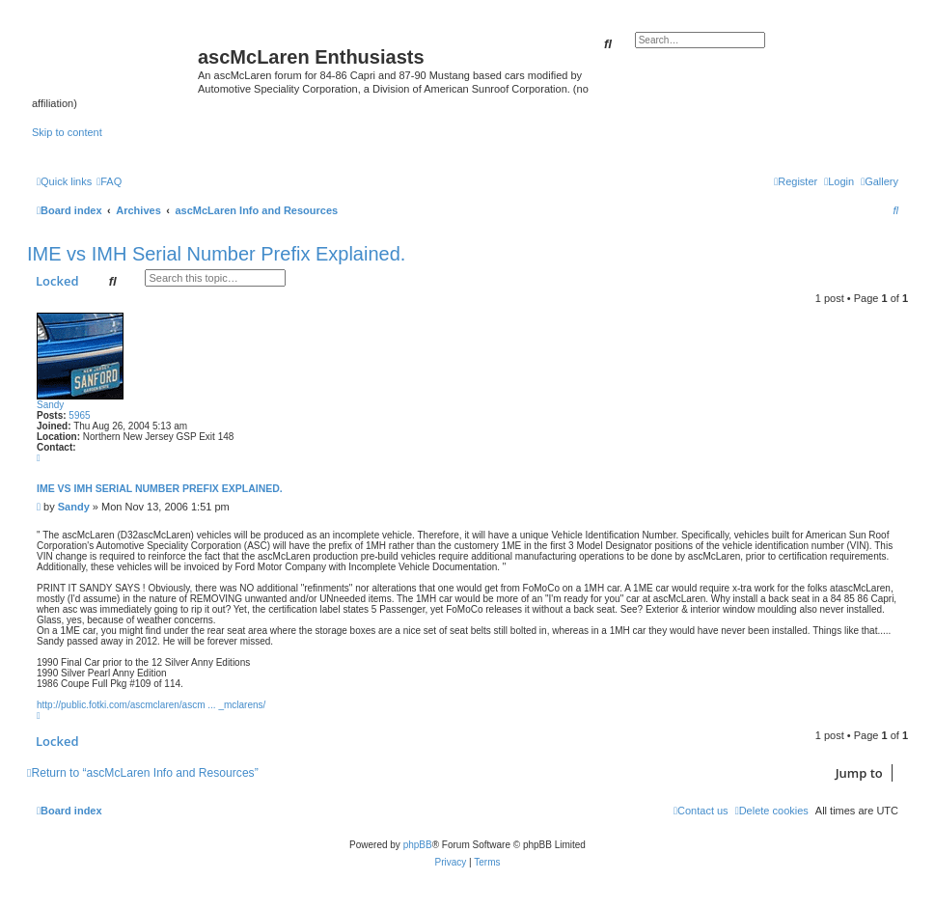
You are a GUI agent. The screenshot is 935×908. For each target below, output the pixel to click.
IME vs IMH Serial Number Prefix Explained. (216, 253)
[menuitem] (879, 181)
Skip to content (67, 132)
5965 (79, 415)
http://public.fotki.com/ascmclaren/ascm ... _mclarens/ (151, 705)
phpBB (417, 844)
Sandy (50, 404)
